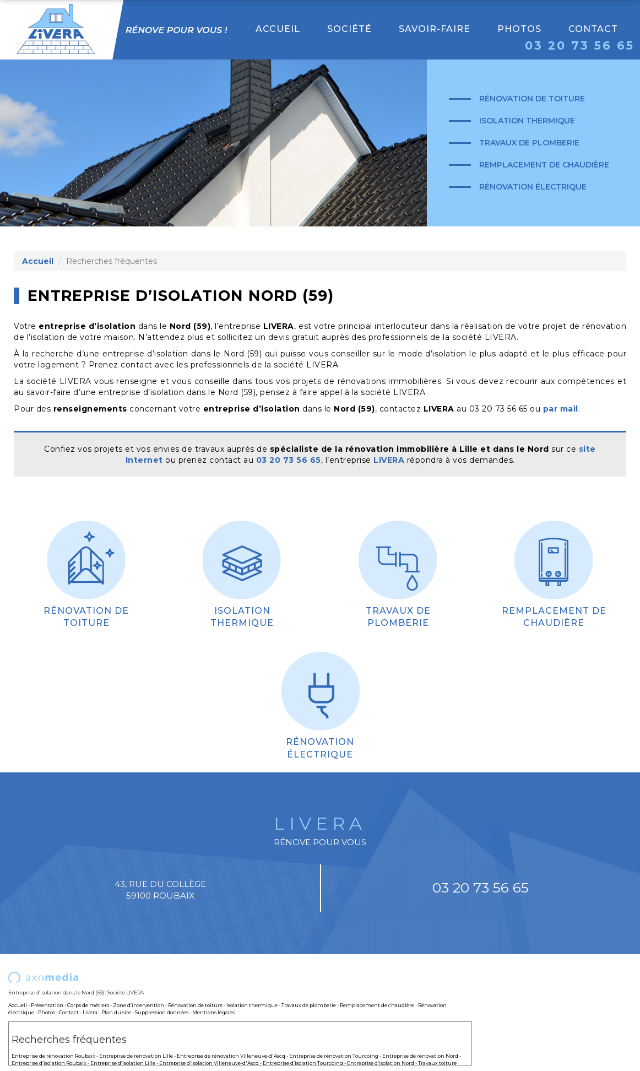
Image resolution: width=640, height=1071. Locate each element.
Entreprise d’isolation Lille (122, 1063)
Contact (593, 29)
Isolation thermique (527, 121)
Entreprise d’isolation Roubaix (49, 1063)
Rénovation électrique (533, 187)
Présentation (47, 1005)
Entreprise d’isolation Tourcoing (303, 1063)
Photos (519, 29)
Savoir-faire (434, 29)
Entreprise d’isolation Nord (380, 1063)
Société (349, 29)
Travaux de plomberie (529, 143)
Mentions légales (213, 1012)
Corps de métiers (88, 1005)
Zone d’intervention (138, 1005)
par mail (560, 409)
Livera (90, 1012)
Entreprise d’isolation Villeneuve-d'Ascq (209, 1063)
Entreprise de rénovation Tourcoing (333, 1056)
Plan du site (116, 1012)
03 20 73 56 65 (579, 45)
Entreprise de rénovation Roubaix (53, 1056)
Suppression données (161, 1012)
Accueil (278, 29)
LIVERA (388, 460)
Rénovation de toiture (532, 99)
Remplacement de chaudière (544, 165)
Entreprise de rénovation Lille (136, 1056)
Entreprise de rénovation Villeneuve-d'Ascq (231, 1056)
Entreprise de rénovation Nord (420, 1056)
